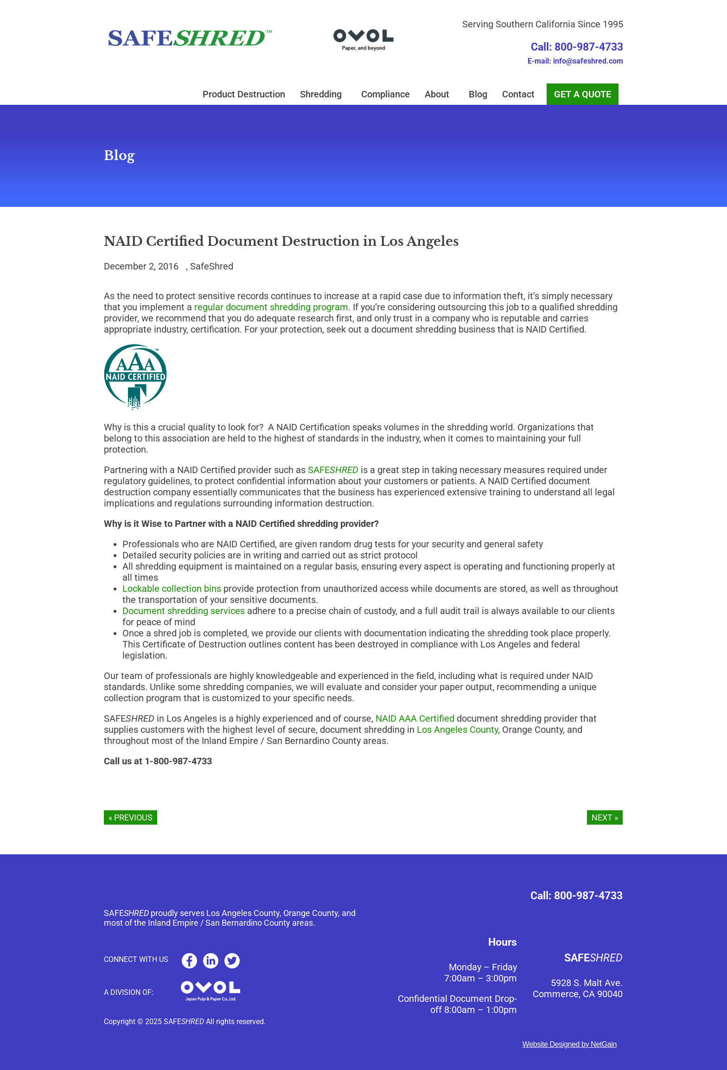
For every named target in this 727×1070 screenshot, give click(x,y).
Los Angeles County (457, 729)
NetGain (604, 1044)
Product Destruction (244, 94)
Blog (478, 94)
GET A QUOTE (582, 94)
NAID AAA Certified (415, 718)
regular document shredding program (271, 307)
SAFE (333, 469)
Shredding (323, 94)
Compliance (385, 94)
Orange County (310, 913)
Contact (520, 94)
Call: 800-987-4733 (577, 47)
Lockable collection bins (171, 588)
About (439, 94)
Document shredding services (183, 610)
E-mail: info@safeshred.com (575, 61)
